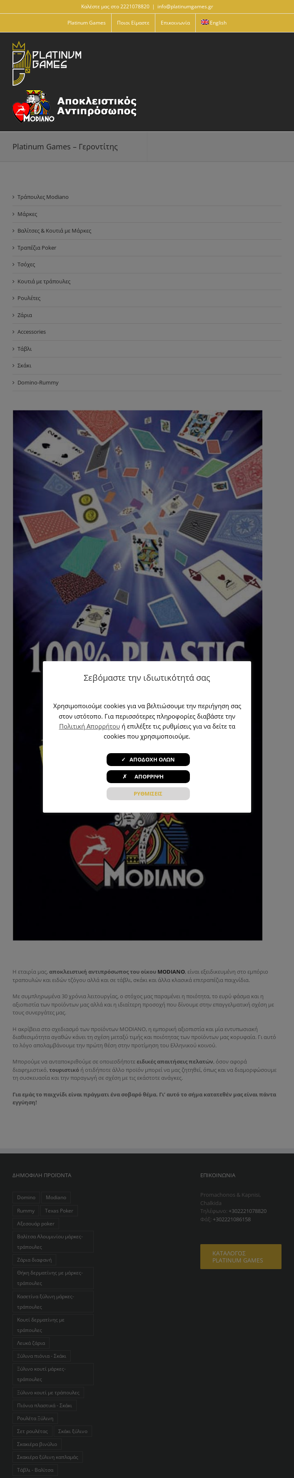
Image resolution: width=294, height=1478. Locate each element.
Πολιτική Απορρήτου (89, 726)
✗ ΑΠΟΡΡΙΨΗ (148, 776)
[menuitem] (214, 23)
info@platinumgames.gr (185, 6)
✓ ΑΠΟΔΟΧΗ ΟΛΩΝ (148, 759)
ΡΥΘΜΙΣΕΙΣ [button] (148, 793)
